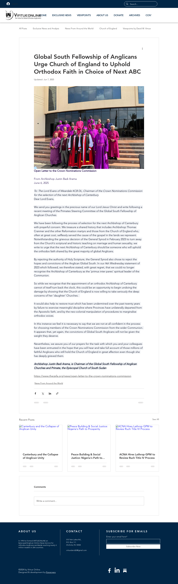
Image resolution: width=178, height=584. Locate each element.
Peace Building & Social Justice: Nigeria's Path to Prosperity (86, 456)
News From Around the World (79, 28)
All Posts (23, 28)
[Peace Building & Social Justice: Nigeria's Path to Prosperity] (89, 437)
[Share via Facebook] (35, 393)
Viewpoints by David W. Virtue (137, 28)
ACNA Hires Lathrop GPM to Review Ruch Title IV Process (137, 456)
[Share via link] (57, 393)
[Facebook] (109, 570)
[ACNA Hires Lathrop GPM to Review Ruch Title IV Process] (137, 437)
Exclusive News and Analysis (46, 28)
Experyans (51, 572)
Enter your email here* (116, 537)
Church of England (108, 28)
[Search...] (140, 4)
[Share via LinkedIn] (50, 393)
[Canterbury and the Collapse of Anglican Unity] (40, 437)
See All (155, 419)
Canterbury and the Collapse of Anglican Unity (40, 456)
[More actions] (142, 48)
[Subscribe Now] (133, 546)
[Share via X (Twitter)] (42, 393)
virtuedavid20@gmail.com (76, 550)
